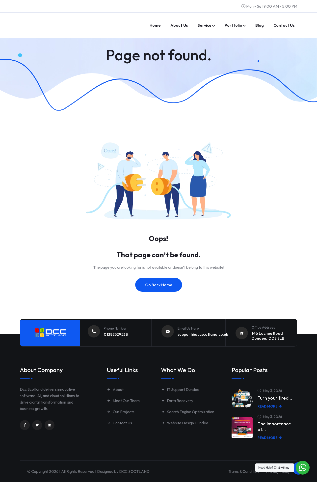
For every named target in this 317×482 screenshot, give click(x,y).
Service (204, 25)
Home (155, 25)
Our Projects (120, 411)
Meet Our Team (123, 400)
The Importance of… (274, 426)
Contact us (284, 25)
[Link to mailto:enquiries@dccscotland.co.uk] (49, 425)
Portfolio (233, 25)
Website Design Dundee (184, 422)
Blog (259, 25)
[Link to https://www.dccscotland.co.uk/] (54, 18)
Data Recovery (177, 400)
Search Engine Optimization (187, 411)
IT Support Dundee (180, 389)
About (115, 389)
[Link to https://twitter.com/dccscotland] (37, 425)
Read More (270, 406)
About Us (179, 25)
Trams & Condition (242, 471)
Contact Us (119, 422)
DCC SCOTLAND (134, 471)
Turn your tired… (275, 398)
